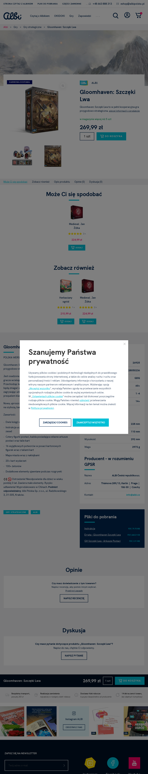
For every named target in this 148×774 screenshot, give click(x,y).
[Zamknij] (124, 343)
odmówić (84, 400)
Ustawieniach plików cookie (47, 396)
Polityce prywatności (42, 408)
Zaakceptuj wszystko (90, 422)
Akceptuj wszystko (39, 388)
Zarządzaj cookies (55, 422)
